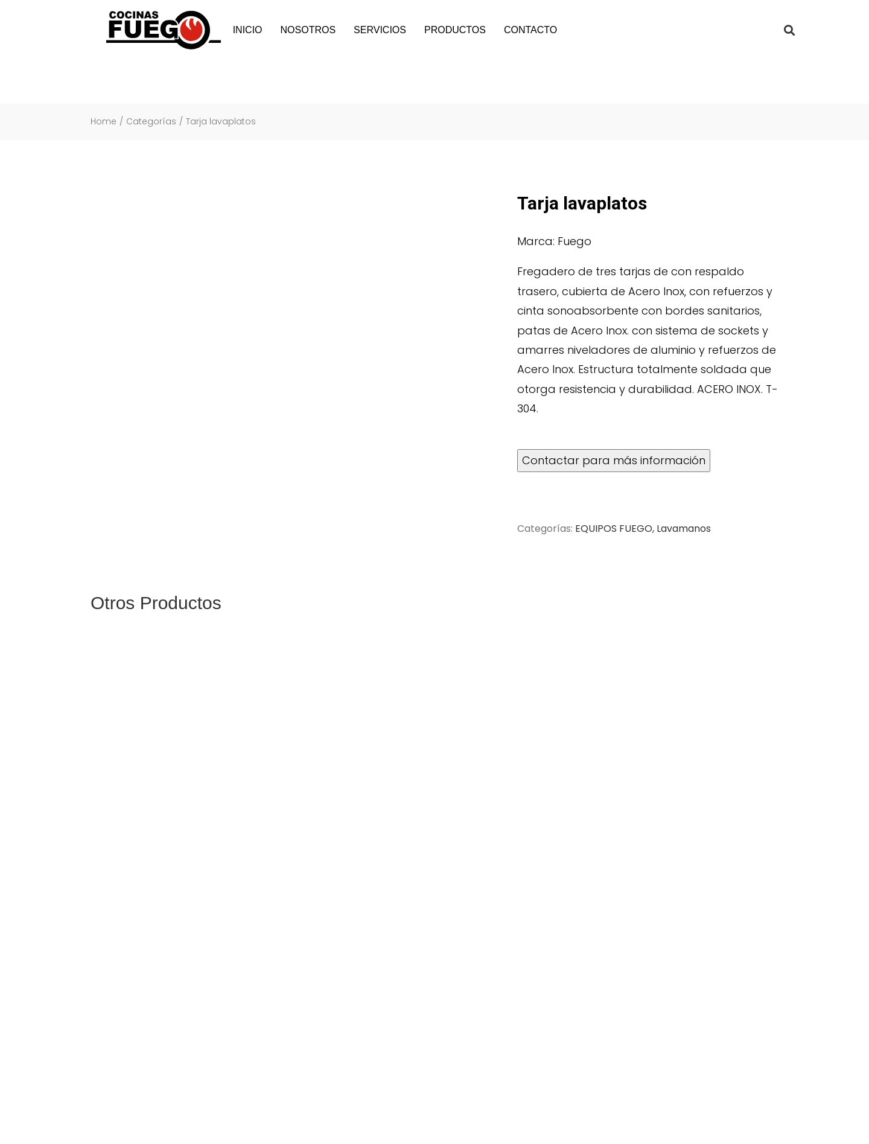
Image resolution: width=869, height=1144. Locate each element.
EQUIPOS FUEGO (613, 528)
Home (103, 121)
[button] (790, 30)
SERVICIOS (380, 30)
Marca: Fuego (554, 241)
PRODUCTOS (455, 30)
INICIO (248, 30)
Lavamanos (684, 528)
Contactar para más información (613, 460)
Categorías (151, 121)
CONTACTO (530, 30)
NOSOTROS (308, 30)
